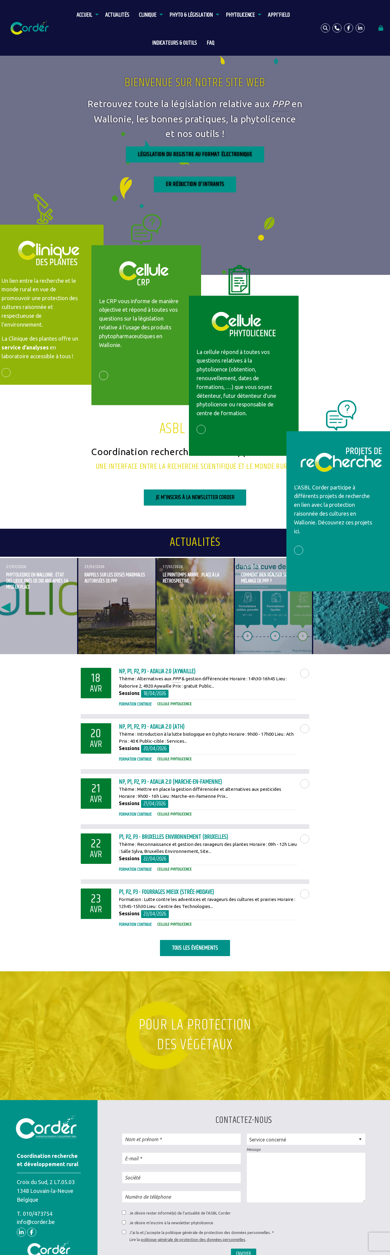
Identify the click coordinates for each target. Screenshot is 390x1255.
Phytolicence (240, 14)
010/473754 (37, 1214)
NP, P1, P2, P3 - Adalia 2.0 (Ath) (151, 727)
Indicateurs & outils (174, 42)
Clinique (147, 14)
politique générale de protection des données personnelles (193, 1239)
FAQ (210, 42)
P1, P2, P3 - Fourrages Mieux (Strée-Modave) (166, 892)
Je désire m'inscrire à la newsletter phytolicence (171, 1223)
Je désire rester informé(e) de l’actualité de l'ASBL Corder (180, 1213)
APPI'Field (279, 14)
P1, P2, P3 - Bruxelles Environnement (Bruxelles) (173, 837)
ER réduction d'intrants (195, 184)
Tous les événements (195, 948)
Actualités (117, 14)
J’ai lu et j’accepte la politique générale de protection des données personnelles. (200, 1232)
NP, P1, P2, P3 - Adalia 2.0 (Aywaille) (157, 671)
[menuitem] (86, 14)
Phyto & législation (191, 14)
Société (132, 1177)
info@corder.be (36, 1222)
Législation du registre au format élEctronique (195, 154)
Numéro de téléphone (148, 1197)
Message (253, 1150)
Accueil (84, 14)
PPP (280, 104)
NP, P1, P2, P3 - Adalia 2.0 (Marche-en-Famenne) (170, 782)
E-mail (131, 1158)
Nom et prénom (141, 1139)
